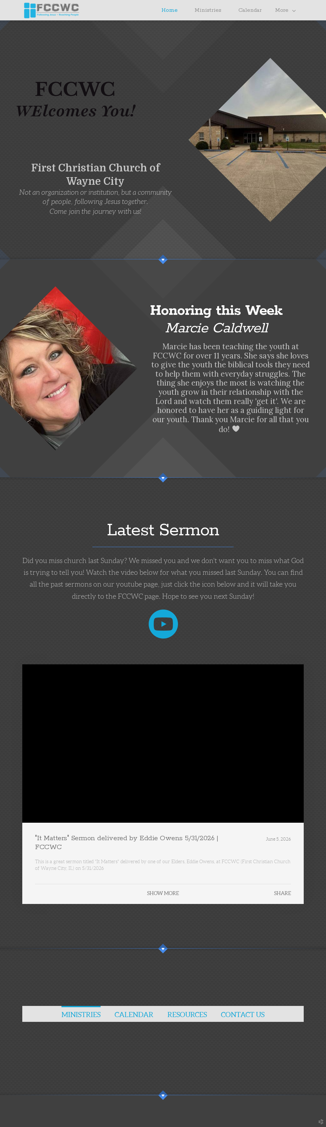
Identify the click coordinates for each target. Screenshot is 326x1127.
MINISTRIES (81, 1014)
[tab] (81, 1014)
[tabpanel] (163, 1036)
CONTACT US (243, 1014)
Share (282, 893)
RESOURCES (187, 1014)
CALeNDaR (134, 1014)
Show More (163, 893)
